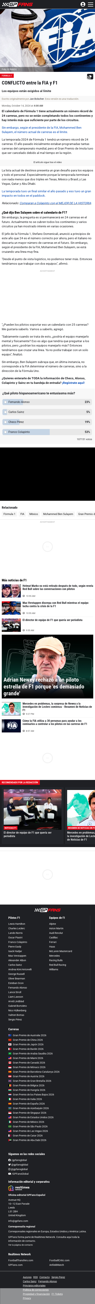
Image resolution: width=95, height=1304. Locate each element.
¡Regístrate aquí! (73, 376)
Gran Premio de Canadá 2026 (26, 1055)
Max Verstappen (17, 948)
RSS (35, 1270)
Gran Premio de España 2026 (26, 1096)
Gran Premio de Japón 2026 (26, 1037)
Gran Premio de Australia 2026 (27, 1028)
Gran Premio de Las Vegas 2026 (28, 1124)
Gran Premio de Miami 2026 (25, 1051)
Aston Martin (56, 921)
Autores (27, 1270)
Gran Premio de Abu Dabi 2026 (27, 1133)
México (33, 507)
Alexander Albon (17, 953)
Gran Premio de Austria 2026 (26, 1069)
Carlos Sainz (15, 957)
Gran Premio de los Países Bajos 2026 (31, 1087)
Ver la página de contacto (20, 1238)
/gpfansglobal (17, 1153)
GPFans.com (15, 1258)
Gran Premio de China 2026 (25, 1032)
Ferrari (52, 935)
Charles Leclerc (16, 921)
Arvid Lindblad (16, 994)
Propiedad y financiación (36, 1287)
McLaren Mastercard (60, 944)
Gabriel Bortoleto (17, 998)
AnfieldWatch (56, 1258)
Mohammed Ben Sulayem (58, 507)
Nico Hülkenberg (17, 1003)
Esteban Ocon (16, 976)
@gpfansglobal (18, 1157)
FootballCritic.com (59, 1253)
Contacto (44, 1270)
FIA (22, 507)
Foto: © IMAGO (9, 69)
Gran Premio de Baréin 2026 (26, 1042)
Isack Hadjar (15, 944)
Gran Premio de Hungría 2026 (26, 1083)
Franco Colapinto (17, 935)
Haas (52, 939)
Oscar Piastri (15, 930)
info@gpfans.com (18, 1214)
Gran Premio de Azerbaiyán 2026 (28, 1101)
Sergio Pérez (15, 1012)
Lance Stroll (14, 985)
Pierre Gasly (14, 939)
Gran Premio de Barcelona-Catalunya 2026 (34, 1064)
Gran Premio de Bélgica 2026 (26, 1078)
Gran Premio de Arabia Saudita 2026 (30, 1046)
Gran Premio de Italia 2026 (25, 1092)
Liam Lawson (15, 989)
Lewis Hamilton (16, 916)
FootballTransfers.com (20, 1253)
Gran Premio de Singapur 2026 (27, 1105)
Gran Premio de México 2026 (26, 1114)
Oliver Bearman (16, 971)
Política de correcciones (36, 1282)
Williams (53, 962)
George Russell (16, 967)
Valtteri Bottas (16, 1008)
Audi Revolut (56, 926)
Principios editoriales (34, 1278)
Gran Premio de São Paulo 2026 (28, 1119)
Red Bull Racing (57, 957)
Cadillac (53, 930)
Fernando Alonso (17, 980)
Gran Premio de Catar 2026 (25, 1128)
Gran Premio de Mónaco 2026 (26, 1060)
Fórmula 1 (9, 507)
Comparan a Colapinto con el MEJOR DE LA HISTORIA (55, 203)
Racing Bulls (56, 953)
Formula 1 (7, 75)
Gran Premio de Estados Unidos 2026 (31, 1110)
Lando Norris (15, 926)
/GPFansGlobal (18, 1166)
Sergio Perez (58, 1270)
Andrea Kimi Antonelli (20, 962)
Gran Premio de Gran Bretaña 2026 (29, 1073)
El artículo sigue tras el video (47, 162)
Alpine (52, 916)
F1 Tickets (57, 1287)
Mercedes (54, 948)
